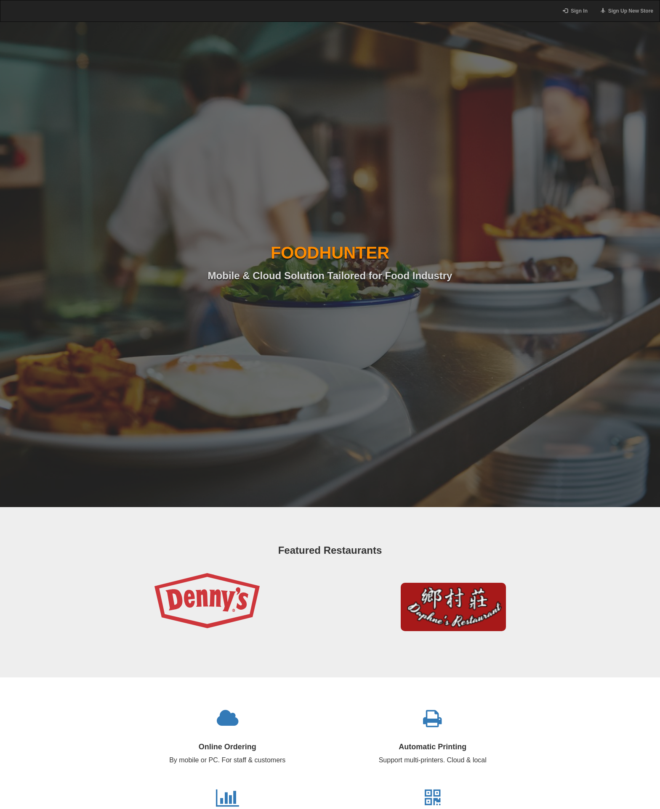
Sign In (575, 11)
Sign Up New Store (626, 11)
